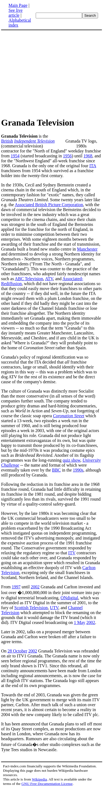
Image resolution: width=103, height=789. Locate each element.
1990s (78, 470)
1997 (16, 586)
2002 (35, 586)
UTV (54, 607)
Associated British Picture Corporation (49, 204)
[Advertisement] (47, 73)
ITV (71, 552)
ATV (49, 278)
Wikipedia (39, 779)
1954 (15, 156)
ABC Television (29, 278)
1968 (87, 156)
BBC (56, 470)
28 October (17, 651)
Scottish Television (31, 607)
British (7, 141)
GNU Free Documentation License (47, 784)
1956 (67, 156)
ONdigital (69, 597)
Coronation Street (68, 415)
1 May (79, 622)
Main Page (18, 5)
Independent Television (34, 141)
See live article (16, 13)
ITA (92, 165)
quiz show (71, 460)
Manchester (87, 249)
